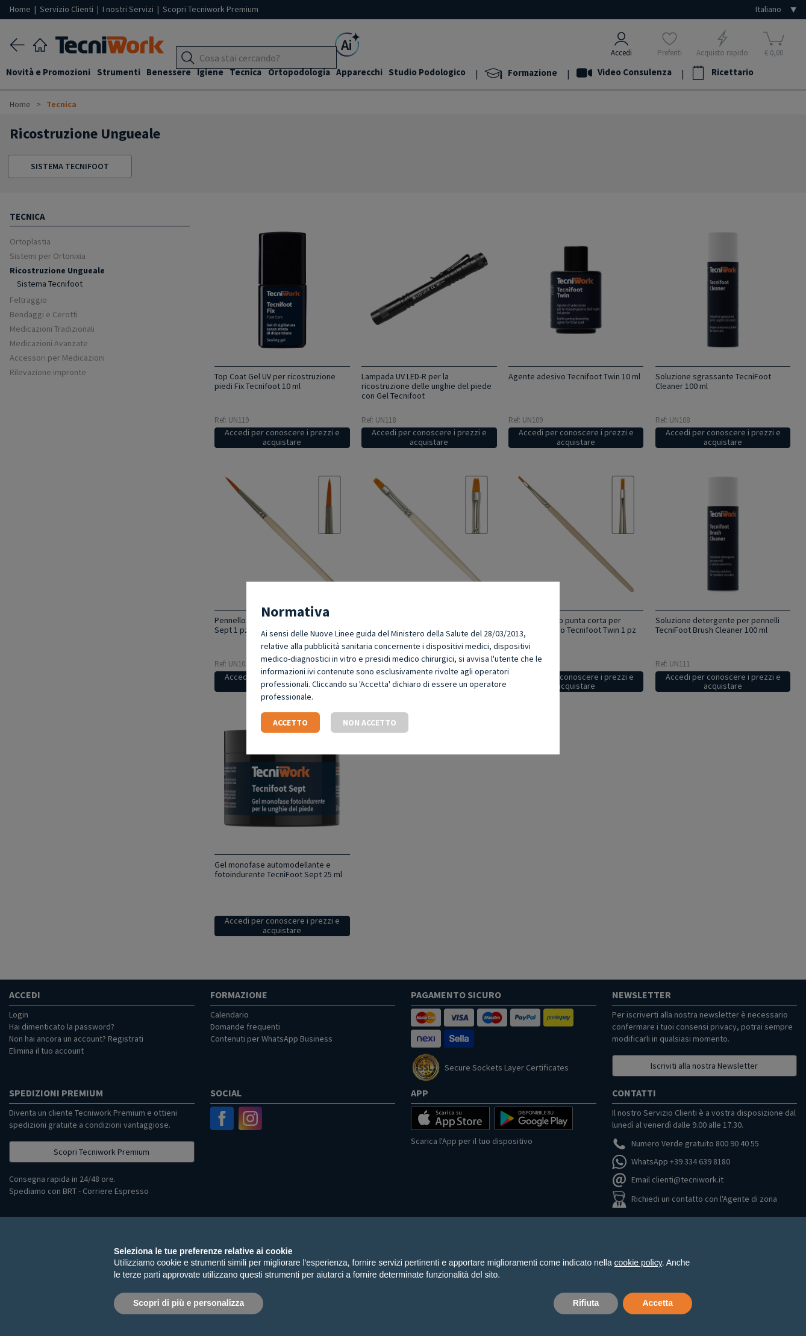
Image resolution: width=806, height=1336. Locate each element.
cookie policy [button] (638, 1262)
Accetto (290, 722)
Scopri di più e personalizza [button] (188, 1303)
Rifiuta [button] (586, 1303)
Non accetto (369, 722)
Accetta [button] (657, 1303)
